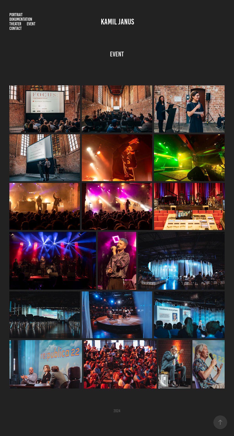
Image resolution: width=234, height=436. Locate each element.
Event (31, 23)
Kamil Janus (117, 21)
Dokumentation (20, 19)
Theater (15, 23)
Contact (15, 28)
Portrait (16, 14)
